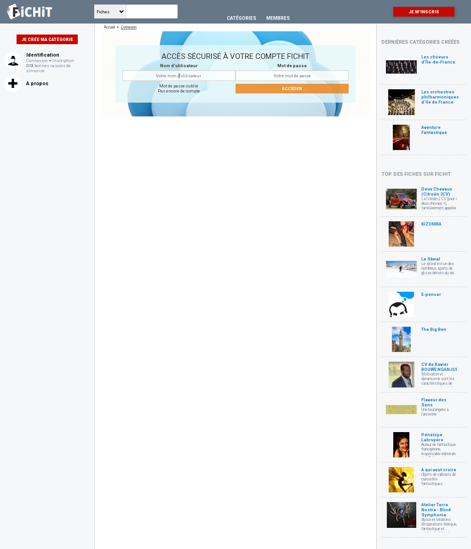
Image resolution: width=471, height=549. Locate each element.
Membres (278, 18)
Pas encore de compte (179, 90)
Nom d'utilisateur (179, 65)
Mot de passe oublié (178, 85)
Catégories (241, 18)
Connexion (37, 60)
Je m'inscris (423, 11)
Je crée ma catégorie (47, 39)
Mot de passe (292, 65)
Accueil (109, 27)
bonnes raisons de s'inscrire (48, 68)
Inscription (63, 60)
